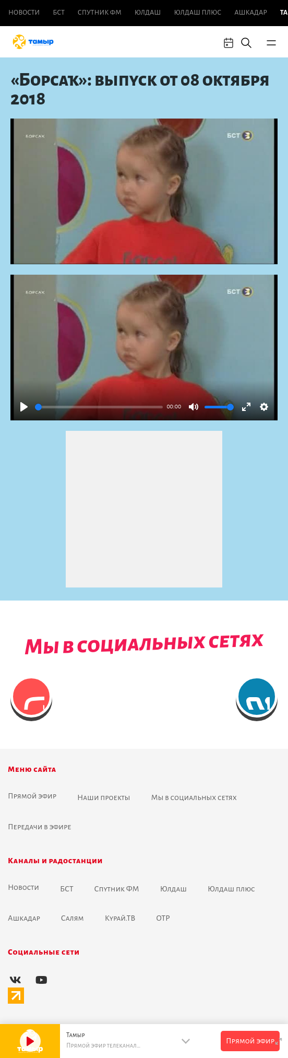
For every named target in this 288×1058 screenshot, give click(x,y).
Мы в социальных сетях (194, 797)
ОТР (163, 918)
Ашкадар (250, 12)
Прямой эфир (32, 796)
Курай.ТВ (120, 918)
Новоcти (24, 12)
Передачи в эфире (39, 826)
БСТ (58, 12)
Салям (72, 918)
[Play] (24, 406)
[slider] (99, 407)
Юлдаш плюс (197, 12)
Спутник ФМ (100, 12)
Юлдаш (148, 12)
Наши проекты (103, 797)
